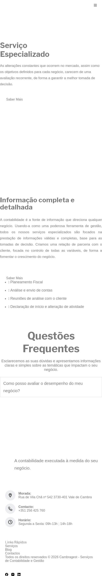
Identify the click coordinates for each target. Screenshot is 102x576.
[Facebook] (6, 574)
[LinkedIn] (19, 574)
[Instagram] (12, 574)
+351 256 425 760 (31, 510)
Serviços (11, 546)
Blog (8, 549)
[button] (51, 387)
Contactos (12, 553)
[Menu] (95, 5)
